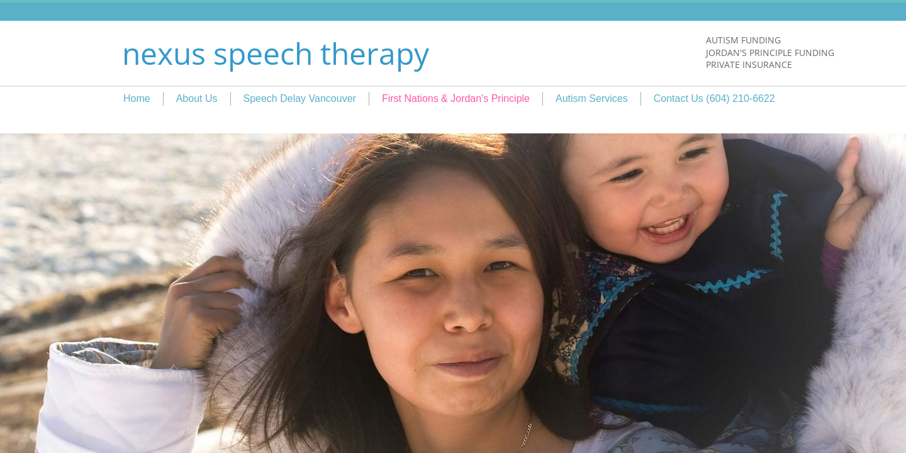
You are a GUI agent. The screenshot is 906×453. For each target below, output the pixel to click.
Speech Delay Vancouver (299, 98)
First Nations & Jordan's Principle (456, 98)
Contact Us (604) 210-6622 (714, 98)
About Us (197, 98)
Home (136, 98)
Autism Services (592, 98)
